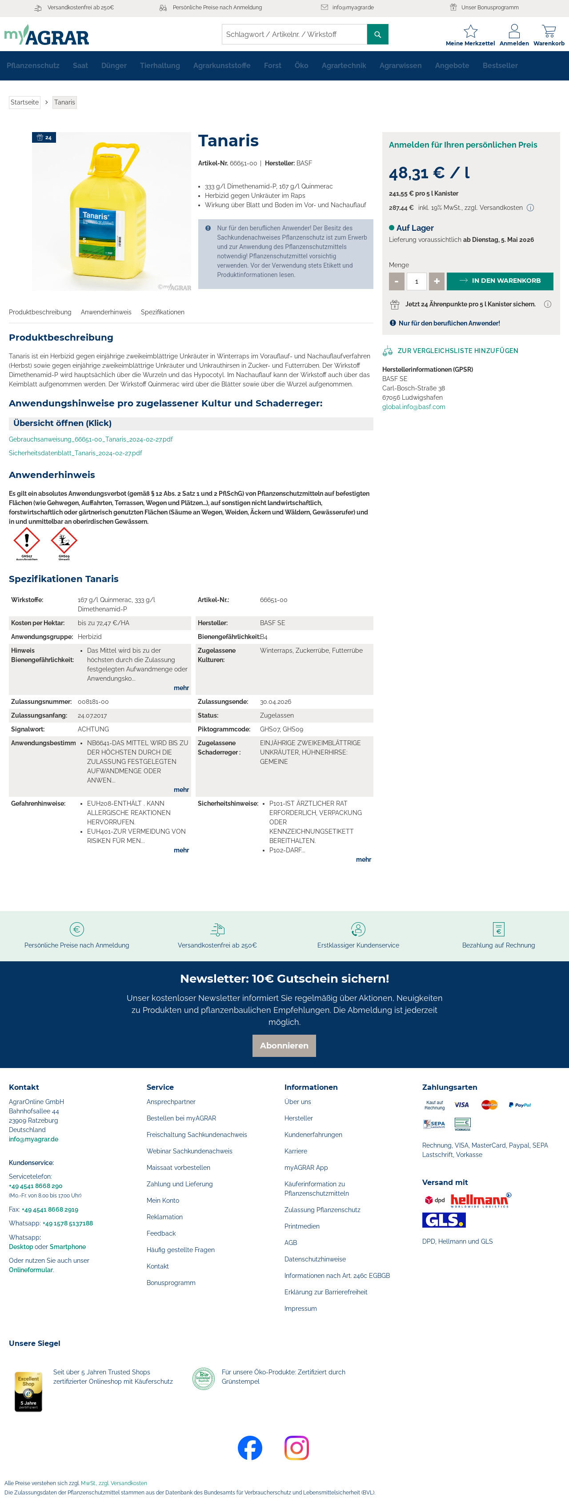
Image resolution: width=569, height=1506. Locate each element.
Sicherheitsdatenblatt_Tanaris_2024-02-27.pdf (75, 457)
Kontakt (158, 1266)
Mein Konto (163, 1200)
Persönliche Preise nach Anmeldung (217, 7)
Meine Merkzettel (466, 43)
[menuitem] (33, 69)
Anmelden (510, 43)
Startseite (25, 105)
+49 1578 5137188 (68, 1223)
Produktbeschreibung (40, 315)
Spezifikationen (162, 315)
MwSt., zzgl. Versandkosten (114, 1483)
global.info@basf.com (413, 410)
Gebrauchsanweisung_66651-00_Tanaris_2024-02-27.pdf (91, 442)
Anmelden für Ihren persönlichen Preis (463, 148)
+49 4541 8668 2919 (50, 1209)
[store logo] (51, 34)
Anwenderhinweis (106, 315)
